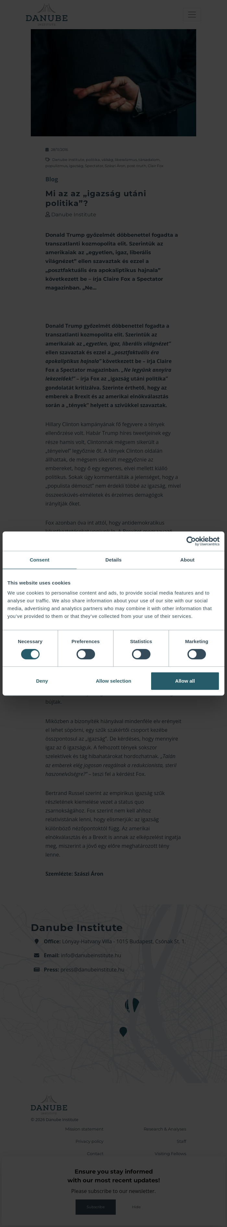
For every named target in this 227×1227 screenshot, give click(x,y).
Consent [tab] (40, 559)
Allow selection (113, 681)
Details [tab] (113, 559)
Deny (42, 681)
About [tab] (187, 559)
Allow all (185, 681)
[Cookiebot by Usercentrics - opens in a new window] (191, 541)
